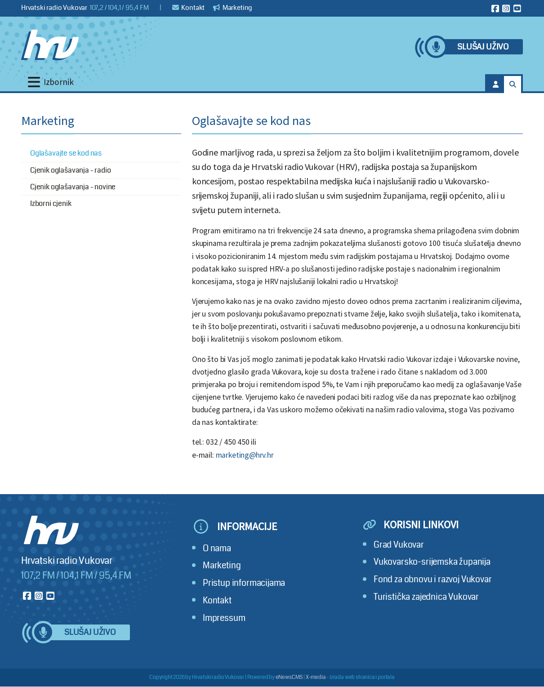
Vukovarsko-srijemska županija (432, 562)
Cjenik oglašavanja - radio (70, 170)
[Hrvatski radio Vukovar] (50, 45)
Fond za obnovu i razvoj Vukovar (433, 579)
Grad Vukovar (399, 545)
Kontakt (188, 8)
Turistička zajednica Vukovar (426, 597)
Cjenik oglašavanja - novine (73, 187)
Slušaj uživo (482, 47)
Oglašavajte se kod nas (66, 153)
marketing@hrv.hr (245, 455)
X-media (316, 677)
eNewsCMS (289, 677)
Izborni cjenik (50, 203)
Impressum (224, 618)
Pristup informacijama (244, 583)
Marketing (232, 8)
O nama (217, 548)
